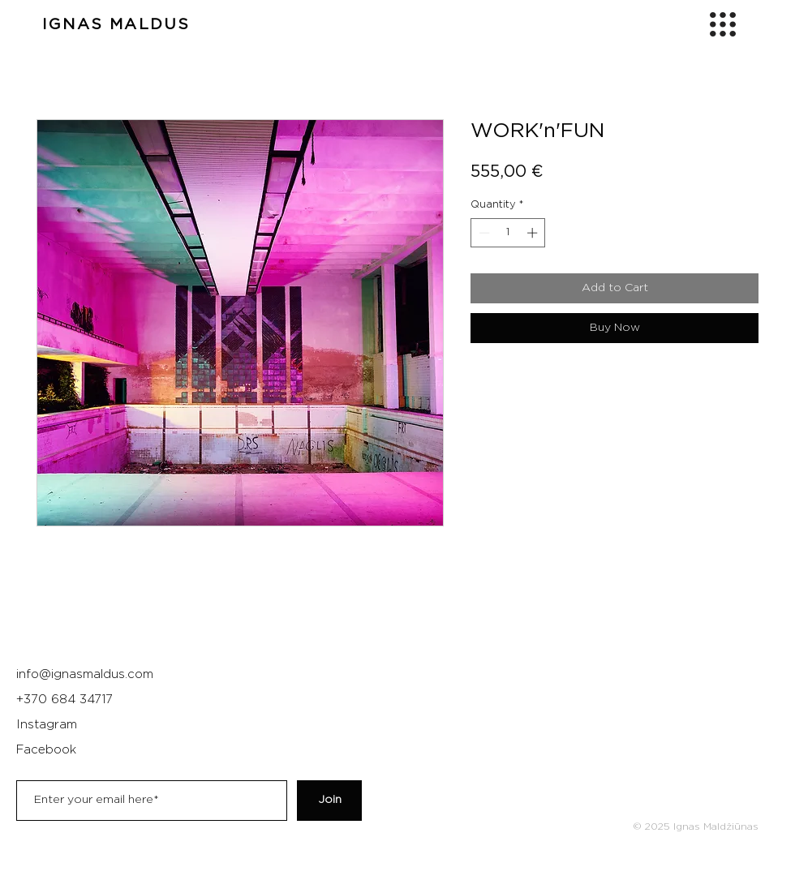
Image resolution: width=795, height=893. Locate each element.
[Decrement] (482, 233)
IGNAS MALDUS (116, 24)
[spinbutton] (508, 233)
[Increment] (534, 233)
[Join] (329, 800)
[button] (723, 24)
